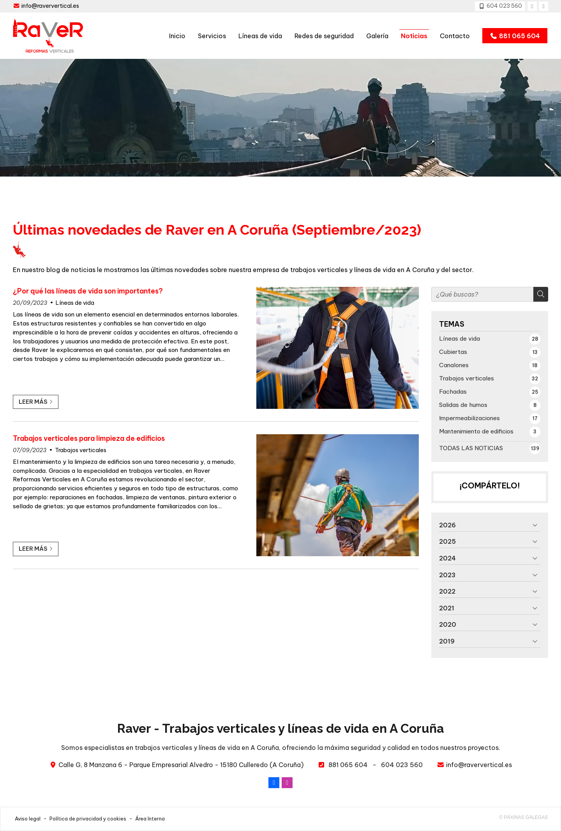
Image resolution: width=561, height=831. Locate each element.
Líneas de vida (75, 302)
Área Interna (150, 818)
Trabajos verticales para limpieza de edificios (89, 438)
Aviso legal (28, 818)
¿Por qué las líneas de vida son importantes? (88, 291)
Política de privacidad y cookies (87, 818)
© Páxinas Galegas (523, 817)
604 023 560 (402, 765)
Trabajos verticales (80, 450)
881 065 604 (348, 765)
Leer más (33, 401)
